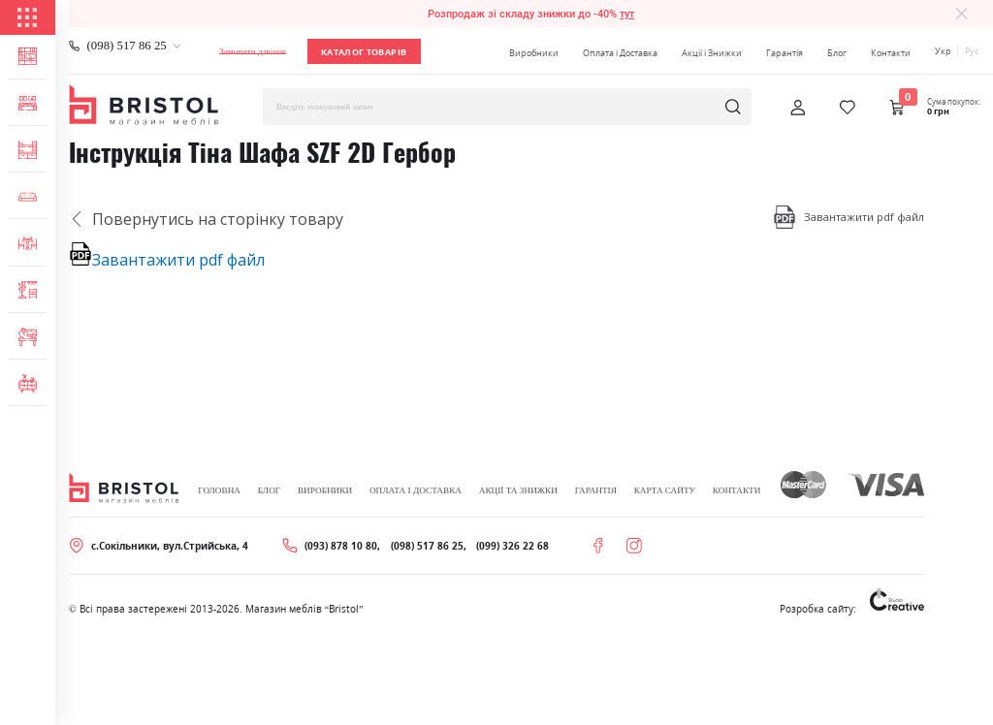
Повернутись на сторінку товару (206, 219)
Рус (971, 51)
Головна (219, 490)
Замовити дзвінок (252, 51)
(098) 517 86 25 (127, 45)
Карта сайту (664, 490)
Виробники (534, 53)
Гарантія (784, 53)
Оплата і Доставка (620, 53)
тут (627, 13)
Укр (943, 51)
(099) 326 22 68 (512, 545)
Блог (837, 53)
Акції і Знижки (712, 53)
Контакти (891, 53)
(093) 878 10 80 (340, 545)
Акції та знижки (518, 490)
